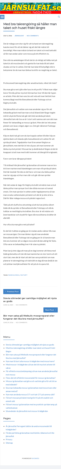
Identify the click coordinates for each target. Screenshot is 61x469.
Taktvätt (23, 275)
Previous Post (12, 291)
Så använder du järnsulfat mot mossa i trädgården (27, 411)
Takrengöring (14, 275)
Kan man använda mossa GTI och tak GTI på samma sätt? (30, 394)
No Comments (33, 36)
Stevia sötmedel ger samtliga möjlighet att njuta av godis (30, 344)
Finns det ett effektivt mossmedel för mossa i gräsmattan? (31, 378)
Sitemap (9, 443)
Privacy (9, 439)
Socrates (35, 458)
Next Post (50, 310)
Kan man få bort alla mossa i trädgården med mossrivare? (30, 361)
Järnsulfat (19, 36)
